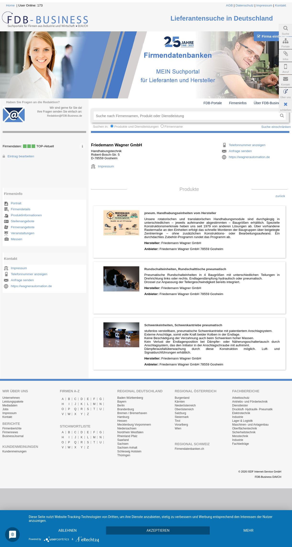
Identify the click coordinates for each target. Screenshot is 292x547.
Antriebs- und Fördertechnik (250, 401)
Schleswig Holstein (129, 451)
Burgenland (182, 397)
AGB (229, 5)
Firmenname (173, 126)
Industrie (237, 417)
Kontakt (280, 5)
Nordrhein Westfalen (130, 432)
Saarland (123, 440)
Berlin (121, 405)
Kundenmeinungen (14, 451)
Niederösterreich (185, 405)
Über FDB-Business (268, 103)
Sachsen (123, 443)
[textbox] (185, 115)
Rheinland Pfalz (127, 436)
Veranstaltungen (22, 233)
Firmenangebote (22, 227)
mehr (69, 530)
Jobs (5, 409)
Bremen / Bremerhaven (132, 413)
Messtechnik (240, 436)
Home (10, 5)
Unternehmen (11, 397)
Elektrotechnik (241, 413)
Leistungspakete (12, 401)
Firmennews (10, 432)
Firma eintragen (272, 36)
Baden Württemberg (130, 397)
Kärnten (180, 401)
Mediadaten (9, 405)
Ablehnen (69, 522)
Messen (16, 239)
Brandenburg (125, 409)
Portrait (16, 203)
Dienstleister (240, 405)
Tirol (177, 420)
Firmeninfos (238, 103)
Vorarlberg (181, 424)
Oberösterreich (184, 409)
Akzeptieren (162, 522)
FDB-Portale (212, 103)
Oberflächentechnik (244, 428)
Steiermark (182, 417)
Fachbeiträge (240, 443)
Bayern (121, 401)
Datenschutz (245, 5)
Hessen (122, 420)
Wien (178, 428)
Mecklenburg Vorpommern (134, 424)
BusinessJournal (12, 436)
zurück (280, 196)
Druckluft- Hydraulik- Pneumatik (252, 409)
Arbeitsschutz (240, 397)
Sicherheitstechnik (243, 432)
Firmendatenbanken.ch (189, 448)
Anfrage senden (22, 280)
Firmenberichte (12, 428)
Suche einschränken (276, 127)
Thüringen (123, 455)
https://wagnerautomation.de (31, 286)
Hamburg (123, 417)
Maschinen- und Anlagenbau (250, 424)
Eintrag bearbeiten (20, 156)
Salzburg (180, 413)
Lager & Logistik (242, 420)
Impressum (264, 5)
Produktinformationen (26, 215)
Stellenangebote (22, 221)
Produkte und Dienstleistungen (136, 126)
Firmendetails (20, 209)
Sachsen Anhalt (127, 447)
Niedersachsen (126, 428)
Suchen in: (101, 126)
